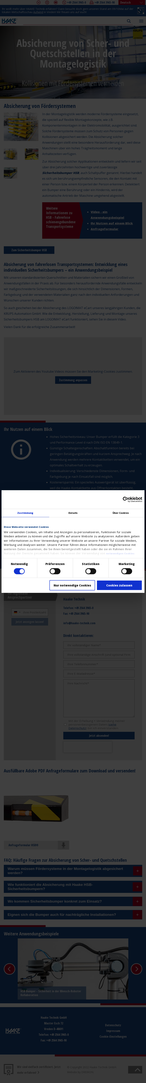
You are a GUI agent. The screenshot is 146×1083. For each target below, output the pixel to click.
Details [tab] (73, 513)
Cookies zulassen (119, 585)
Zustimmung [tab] (25, 513)
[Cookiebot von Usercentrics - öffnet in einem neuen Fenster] (125, 499)
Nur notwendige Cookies (72, 585)
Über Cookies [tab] (121, 513)
